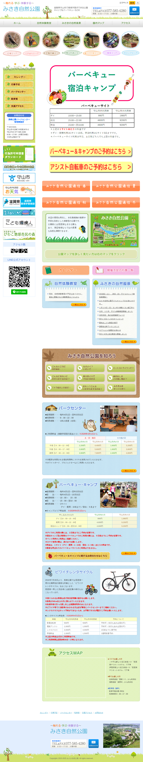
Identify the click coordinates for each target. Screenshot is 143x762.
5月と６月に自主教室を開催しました (113, 334)
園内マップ (98, 23)
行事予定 (54, 713)
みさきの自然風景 (71, 23)
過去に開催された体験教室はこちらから (64, 297)
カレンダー (44, 713)
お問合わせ (99, 713)
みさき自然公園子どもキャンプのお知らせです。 (117, 302)
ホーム (17, 23)
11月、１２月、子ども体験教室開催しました (116, 311)
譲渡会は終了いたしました (109, 326)
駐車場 (76, 713)
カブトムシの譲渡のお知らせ (110, 330)
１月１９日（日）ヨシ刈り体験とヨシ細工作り (116, 308)
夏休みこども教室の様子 (108, 323)
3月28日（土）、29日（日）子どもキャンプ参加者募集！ (117, 295)
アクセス (126, 23)
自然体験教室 (44, 23)
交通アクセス (87, 713)
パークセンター (66, 713)
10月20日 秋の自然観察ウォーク (112, 315)
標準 (132, 3)
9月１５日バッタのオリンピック (111, 319)
